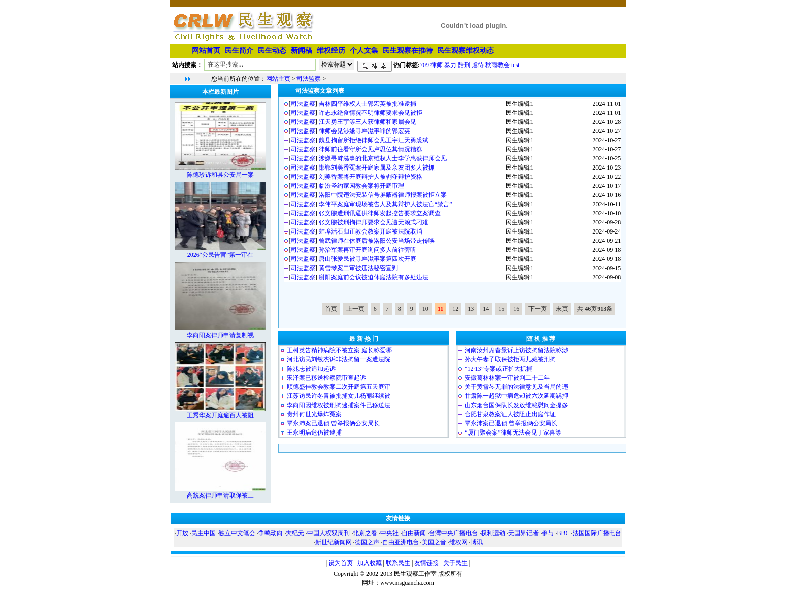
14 (486, 308)
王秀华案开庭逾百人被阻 (220, 415)
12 (455, 308)
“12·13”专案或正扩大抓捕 (499, 368)
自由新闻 (414, 533)
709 (424, 64)
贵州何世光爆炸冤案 (314, 414)
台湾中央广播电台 (453, 533)
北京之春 (365, 533)
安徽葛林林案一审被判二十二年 (507, 377)
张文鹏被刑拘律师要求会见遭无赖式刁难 (373, 222)
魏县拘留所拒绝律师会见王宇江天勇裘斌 (373, 140)
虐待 (478, 64)
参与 (548, 533)
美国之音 (434, 542)
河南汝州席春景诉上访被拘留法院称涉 (516, 350)
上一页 (355, 308)
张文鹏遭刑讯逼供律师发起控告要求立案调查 (380, 213)
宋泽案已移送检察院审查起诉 (326, 377)
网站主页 (278, 78)
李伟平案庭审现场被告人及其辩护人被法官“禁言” (385, 204)
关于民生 (455, 563)
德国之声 (367, 542)
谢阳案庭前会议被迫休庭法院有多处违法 (373, 277)
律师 (436, 64)
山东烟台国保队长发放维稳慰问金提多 (516, 405)
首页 (331, 308)
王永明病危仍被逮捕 (314, 432)
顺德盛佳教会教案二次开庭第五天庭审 (338, 386)
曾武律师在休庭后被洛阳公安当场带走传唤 (377, 240)
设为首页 (340, 563)
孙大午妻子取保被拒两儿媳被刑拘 (510, 359)
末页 (562, 308)
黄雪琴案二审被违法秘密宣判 (358, 268)
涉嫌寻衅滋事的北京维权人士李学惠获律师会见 (383, 158)
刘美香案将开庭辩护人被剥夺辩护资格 (370, 176)
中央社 (389, 533)
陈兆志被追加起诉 (311, 368)
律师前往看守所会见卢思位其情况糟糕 (370, 149)
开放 (182, 533)
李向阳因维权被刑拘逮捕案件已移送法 (338, 405)
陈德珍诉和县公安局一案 (220, 174)
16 (516, 308)
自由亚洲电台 (400, 542)
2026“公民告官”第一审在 (220, 254)
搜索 (374, 66)
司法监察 (308, 78)
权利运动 (493, 533)
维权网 (458, 542)
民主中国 (203, 533)
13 (471, 308)
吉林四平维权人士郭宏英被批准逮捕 (367, 103)
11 (440, 308)
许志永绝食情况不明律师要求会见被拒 (370, 112)
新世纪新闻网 (333, 542)
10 (425, 308)
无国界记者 (523, 533)
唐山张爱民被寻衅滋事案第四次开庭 (367, 258)
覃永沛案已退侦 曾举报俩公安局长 (333, 423)
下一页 (537, 308)
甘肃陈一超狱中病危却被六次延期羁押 (516, 396)
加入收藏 (369, 563)
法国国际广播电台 (597, 533)
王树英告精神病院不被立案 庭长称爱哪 (339, 350)
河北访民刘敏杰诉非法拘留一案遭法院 (338, 359)
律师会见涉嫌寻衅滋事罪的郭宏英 (364, 131)
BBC (563, 533)
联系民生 (398, 563)
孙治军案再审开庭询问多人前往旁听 (367, 249)
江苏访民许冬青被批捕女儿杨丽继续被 (338, 396)
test (515, 64)
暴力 (450, 64)
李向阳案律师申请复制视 (220, 335)
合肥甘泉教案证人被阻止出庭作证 (510, 414)
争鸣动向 (270, 533)
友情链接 (426, 563)
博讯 (477, 542)
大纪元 (295, 533)
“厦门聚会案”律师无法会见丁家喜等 (513, 432)
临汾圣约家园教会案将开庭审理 (361, 185)
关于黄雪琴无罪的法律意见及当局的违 (516, 386)
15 (501, 308)
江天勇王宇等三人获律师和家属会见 (367, 121)
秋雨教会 (497, 64)
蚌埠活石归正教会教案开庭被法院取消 (370, 231)
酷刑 (464, 64)
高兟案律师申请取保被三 (220, 495)
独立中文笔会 (237, 533)
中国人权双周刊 (328, 533)
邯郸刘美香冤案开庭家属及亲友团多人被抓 (377, 167)
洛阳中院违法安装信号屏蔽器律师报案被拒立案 (383, 194)
